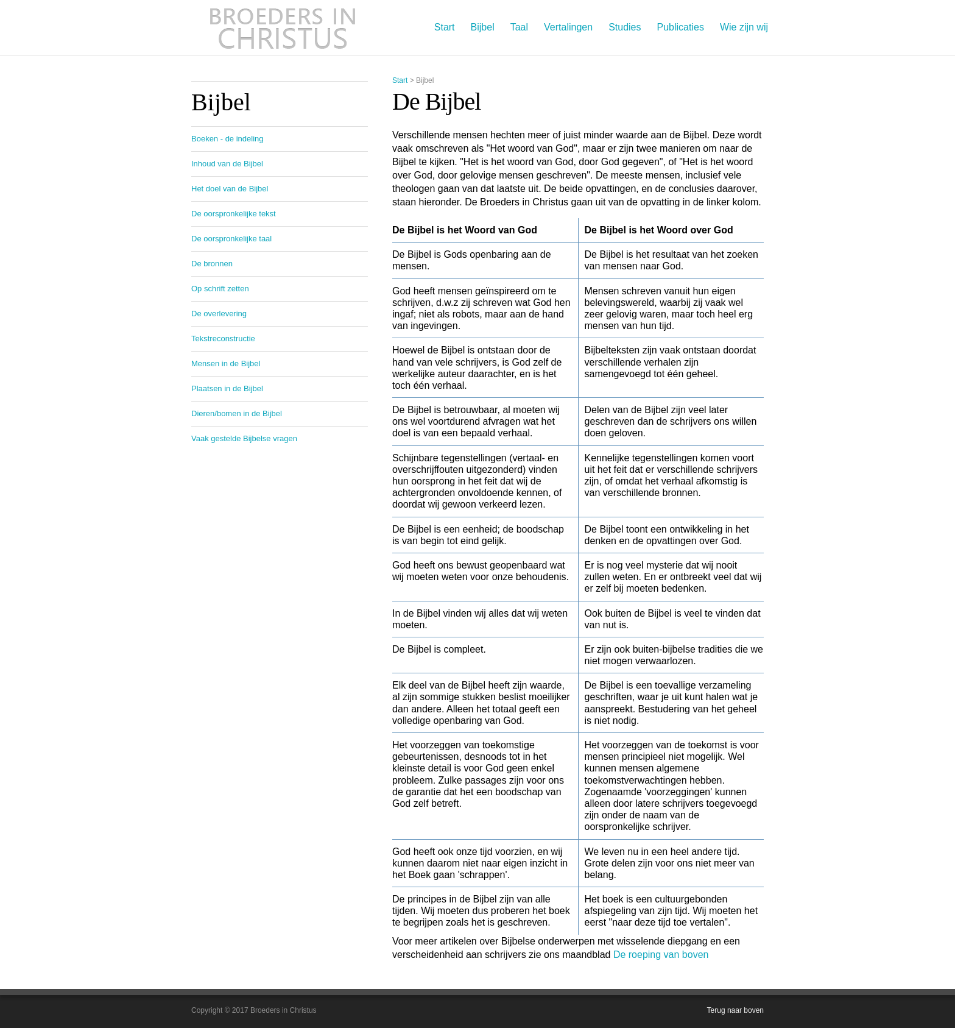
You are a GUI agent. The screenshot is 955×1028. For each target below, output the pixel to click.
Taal (519, 27)
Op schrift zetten (220, 288)
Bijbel (483, 27)
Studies (624, 27)
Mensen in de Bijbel (225, 363)
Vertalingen (568, 27)
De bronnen (212, 263)
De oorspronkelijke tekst (233, 213)
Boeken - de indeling (227, 138)
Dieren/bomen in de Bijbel (236, 413)
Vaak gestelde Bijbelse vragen (244, 438)
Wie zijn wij (744, 27)
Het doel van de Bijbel (229, 188)
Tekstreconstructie (223, 338)
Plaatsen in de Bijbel (227, 388)
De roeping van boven (661, 954)
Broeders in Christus (282, 27)
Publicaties (680, 27)
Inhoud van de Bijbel (227, 163)
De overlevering (219, 313)
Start (444, 27)
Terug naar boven (735, 1010)
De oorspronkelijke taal (231, 238)
